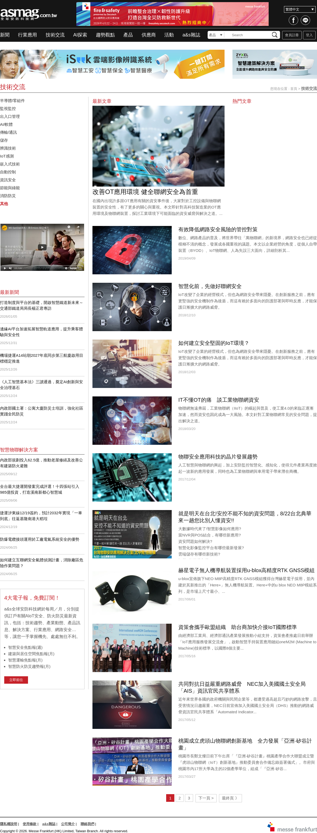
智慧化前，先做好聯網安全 (210, 286)
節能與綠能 (10, 188)
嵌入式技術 (10, 164)
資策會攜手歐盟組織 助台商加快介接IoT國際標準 (237, 627)
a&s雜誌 (191, 35)
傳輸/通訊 (8, 132)
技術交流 (55, 35)
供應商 (149, 35)
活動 (169, 35)
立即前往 (16, 680)
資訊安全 (10, 180)
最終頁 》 (230, 798)
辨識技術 (8, 148)
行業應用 (27, 35)
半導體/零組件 (12, 100)
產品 (128, 35)
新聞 (5, 35)
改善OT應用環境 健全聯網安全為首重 (145, 191)
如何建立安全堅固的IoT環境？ (213, 343)
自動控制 (10, 172)
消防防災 (8, 195)
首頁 (293, 89)
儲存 (4, 140)
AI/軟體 (6, 124)
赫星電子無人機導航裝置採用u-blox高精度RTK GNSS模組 (246, 570)
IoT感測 (9, 156)
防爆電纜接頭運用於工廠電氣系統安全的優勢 (39, 539)
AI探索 (80, 35)
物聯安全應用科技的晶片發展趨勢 (218, 457)
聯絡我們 (87, 824)
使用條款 (29, 824)
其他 (4, 203)
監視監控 (8, 108)
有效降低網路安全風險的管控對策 (218, 229)
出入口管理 (10, 116)
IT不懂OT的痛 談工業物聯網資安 (218, 400)
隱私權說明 (8, 824)
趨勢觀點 (105, 35)
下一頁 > (206, 798)
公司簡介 (68, 824)
